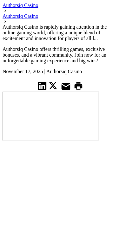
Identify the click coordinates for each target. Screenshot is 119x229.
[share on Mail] (67, 86)
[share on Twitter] (54, 85)
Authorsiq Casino (20, 5)
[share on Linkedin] (42, 86)
